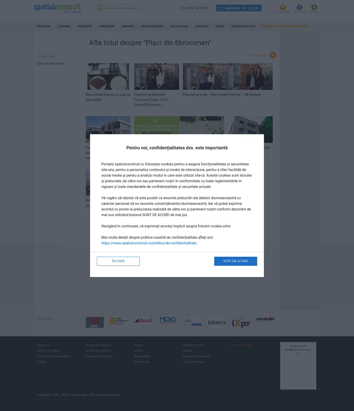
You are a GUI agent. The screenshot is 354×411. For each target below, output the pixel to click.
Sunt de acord (235, 261)
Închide (118, 261)
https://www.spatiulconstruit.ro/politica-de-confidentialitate (148, 243)
